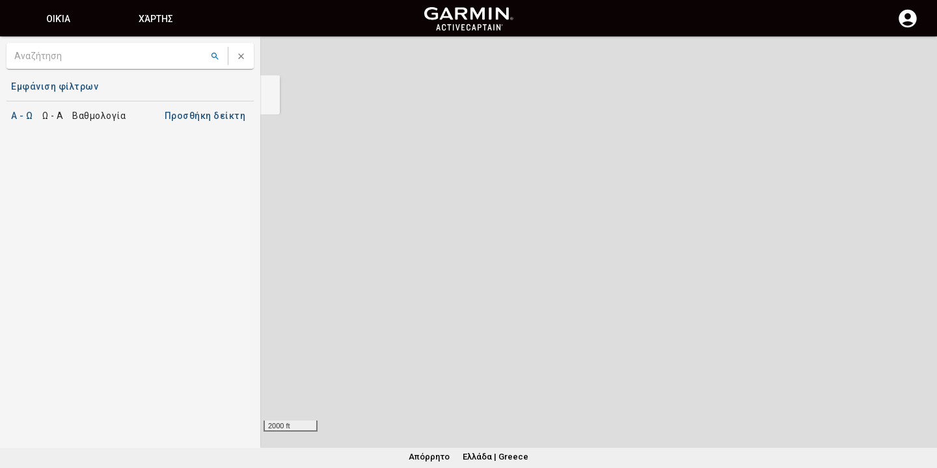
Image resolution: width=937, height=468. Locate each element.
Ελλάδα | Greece (494, 457)
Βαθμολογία (100, 115)
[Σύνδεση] (907, 26)
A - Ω (22, 115)
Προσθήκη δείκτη (208, 115)
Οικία (59, 19)
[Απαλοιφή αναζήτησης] (241, 56)
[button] (920, 409)
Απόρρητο (430, 457)
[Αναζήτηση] (109, 55)
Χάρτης (156, 19)
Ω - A (53, 115)
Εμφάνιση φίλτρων (51, 86)
